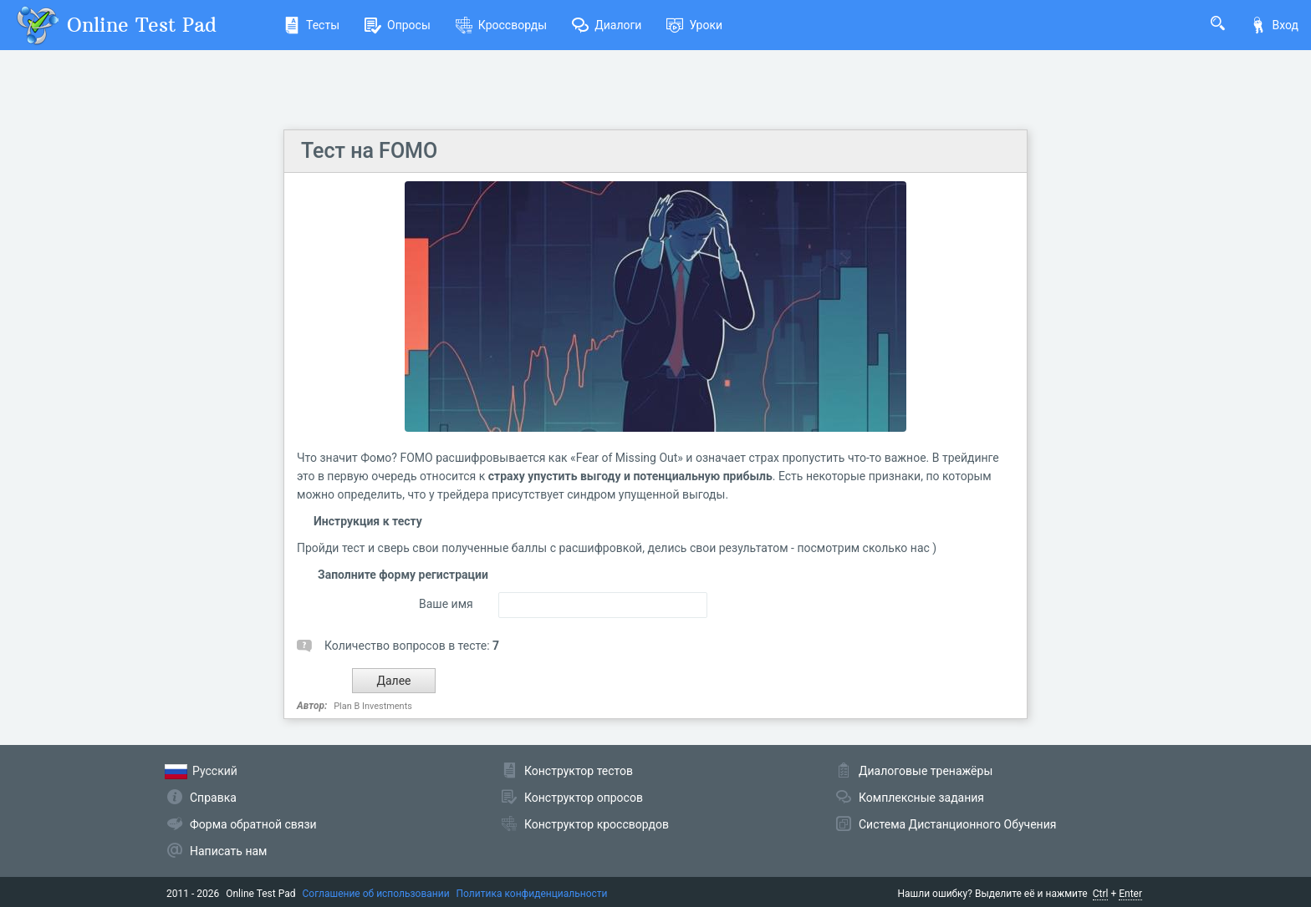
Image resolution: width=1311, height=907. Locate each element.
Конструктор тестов (578, 771)
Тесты (311, 25)
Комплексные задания (921, 797)
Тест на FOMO (369, 151)
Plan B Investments (373, 706)
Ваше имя (446, 604)
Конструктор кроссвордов (596, 824)
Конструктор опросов (583, 797)
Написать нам (228, 851)
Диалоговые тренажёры (925, 771)
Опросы (398, 25)
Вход (1274, 25)
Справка (213, 797)
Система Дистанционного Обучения (957, 824)
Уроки (694, 25)
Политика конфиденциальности (532, 893)
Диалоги (606, 25)
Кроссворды (501, 25)
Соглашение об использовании (376, 893)
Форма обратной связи (253, 824)
